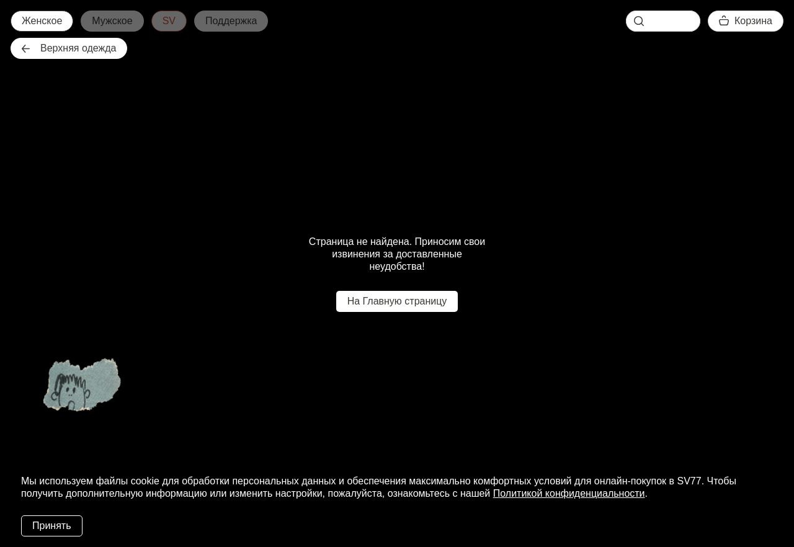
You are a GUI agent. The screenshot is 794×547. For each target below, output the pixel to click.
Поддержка (231, 21)
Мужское (112, 21)
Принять (51, 525)
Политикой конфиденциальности (569, 493)
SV (169, 21)
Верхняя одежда (69, 48)
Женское (42, 21)
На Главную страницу (397, 301)
